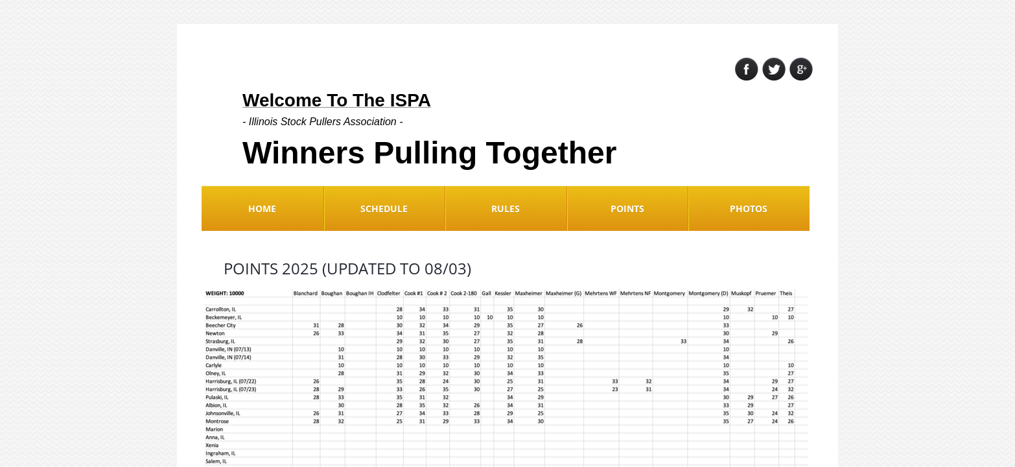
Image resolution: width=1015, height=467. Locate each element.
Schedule (384, 208)
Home (262, 208)
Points (627, 208)
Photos (748, 208)
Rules (505, 208)
